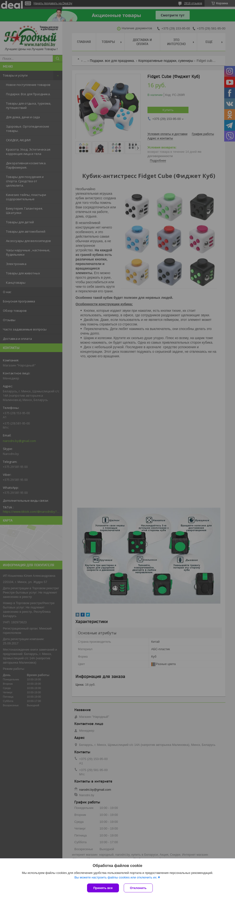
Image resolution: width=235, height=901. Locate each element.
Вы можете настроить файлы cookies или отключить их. (115, 877)
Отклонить (138, 888)
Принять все (103, 888)
